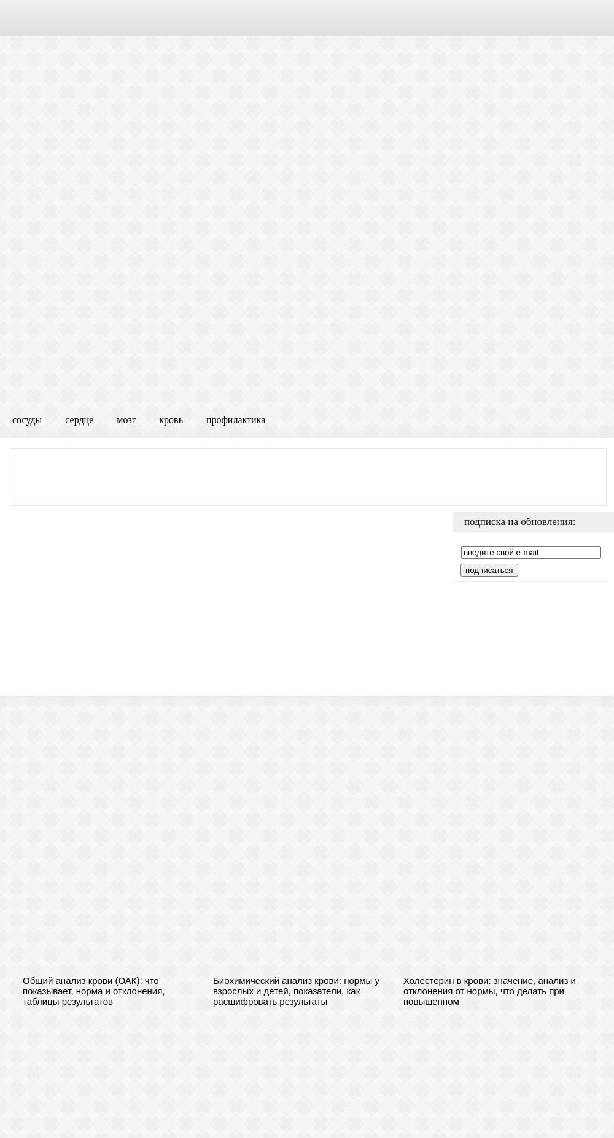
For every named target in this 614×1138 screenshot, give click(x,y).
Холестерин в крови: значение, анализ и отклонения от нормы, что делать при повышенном (489, 991)
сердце (79, 420)
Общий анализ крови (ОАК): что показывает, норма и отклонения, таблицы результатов (94, 991)
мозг (126, 420)
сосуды (27, 420)
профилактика (235, 420)
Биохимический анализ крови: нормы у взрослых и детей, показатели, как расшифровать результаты (296, 991)
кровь (171, 420)
